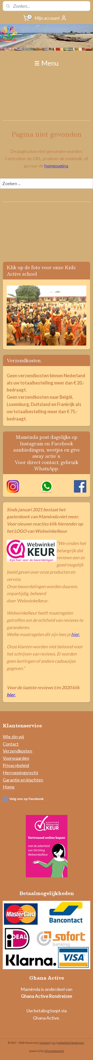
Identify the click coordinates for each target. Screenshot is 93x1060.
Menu (47, 63)
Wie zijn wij (13, 736)
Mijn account (50, 18)
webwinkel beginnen (70, 1042)
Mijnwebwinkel (54, 1051)
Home (9, 787)
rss (53, 1042)
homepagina (56, 165)
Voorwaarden (16, 758)
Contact (11, 744)
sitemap (44, 1042)
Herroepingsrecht (20, 772)
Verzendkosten (17, 751)
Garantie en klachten (23, 780)
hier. (75, 634)
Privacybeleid (16, 765)
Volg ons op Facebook (23, 799)
